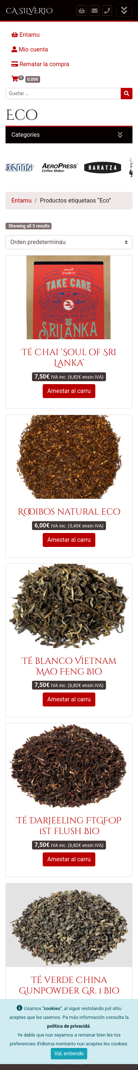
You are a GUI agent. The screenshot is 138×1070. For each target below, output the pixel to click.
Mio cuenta (29, 49)
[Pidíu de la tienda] (69, 242)
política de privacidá (68, 1026)
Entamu (25, 34)
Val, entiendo (69, 1053)
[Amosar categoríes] (120, 135)
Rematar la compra (40, 64)
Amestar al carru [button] (69, 390)
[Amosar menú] (124, 10)
